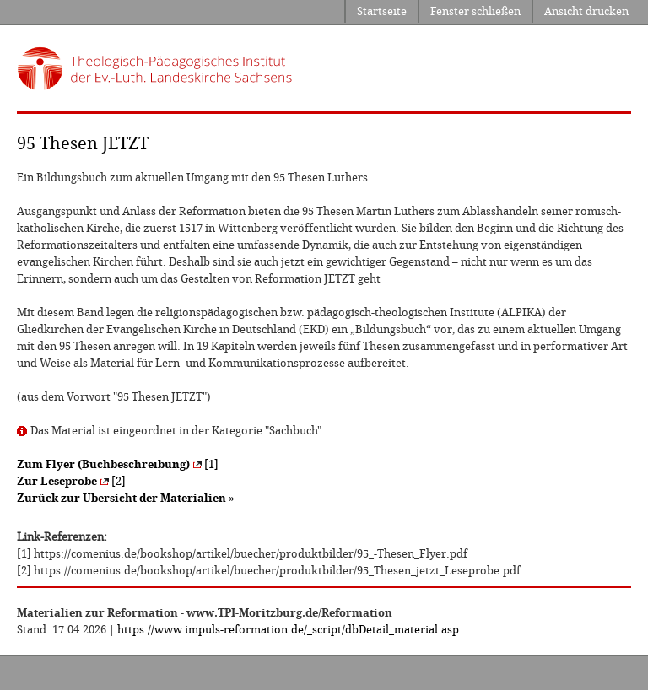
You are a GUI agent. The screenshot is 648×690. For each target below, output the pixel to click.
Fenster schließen (475, 11)
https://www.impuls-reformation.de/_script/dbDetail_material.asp (288, 629)
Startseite (382, 11)
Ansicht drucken (586, 11)
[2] (71, 481)
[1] (118, 464)
